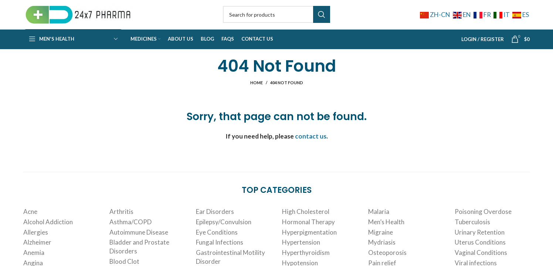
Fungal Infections (219, 252)
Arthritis (121, 221)
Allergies (35, 242)
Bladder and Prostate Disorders (139, 257)
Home (256, 92)
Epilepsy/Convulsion (223, 232)
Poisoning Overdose (483, 221)
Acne (30, 221)
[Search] (276, 19)
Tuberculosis (472, 232)
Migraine (380, 242)
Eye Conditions (217, 242)
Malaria (378, 221)
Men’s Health (386, 232)
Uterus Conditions (480, 252)
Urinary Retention (480, 242)
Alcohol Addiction (48, 232)
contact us (310, 146)
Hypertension (301, 252)
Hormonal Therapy (308, 232)
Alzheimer (37, 252)
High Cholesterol (305, 221)
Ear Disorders (215, 221)
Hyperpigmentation (309, 242)
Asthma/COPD (130, 232)
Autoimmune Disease (138, 242)
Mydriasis (382, 252)
